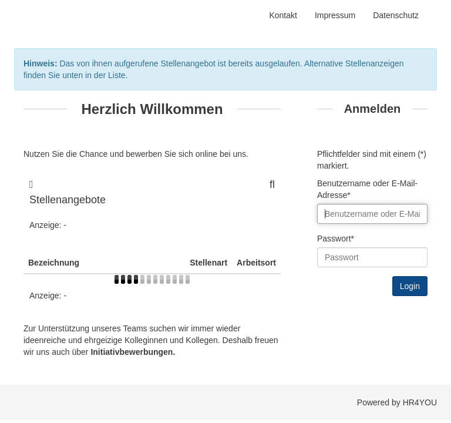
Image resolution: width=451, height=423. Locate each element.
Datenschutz (396, 15)
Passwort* (335, 238)
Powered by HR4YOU (397, 402)
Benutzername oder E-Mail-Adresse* (367, 189)
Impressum (335, 15)
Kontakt (283, 15)
